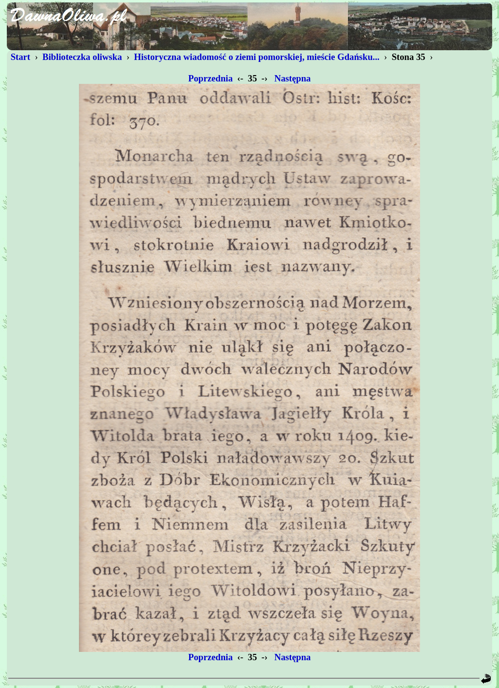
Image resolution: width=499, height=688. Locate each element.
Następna (292, 78)
